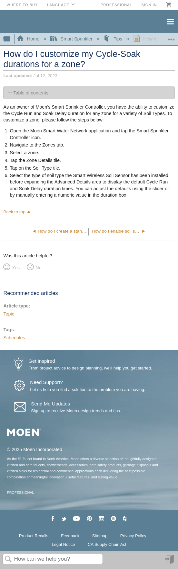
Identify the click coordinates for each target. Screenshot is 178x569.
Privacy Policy (133, 535)
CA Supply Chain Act (107, 544)
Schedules (14, 337)
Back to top (14, 211)
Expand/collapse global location (171, 37)
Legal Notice (63, 544)
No (38, 267)
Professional (116, 5)
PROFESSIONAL (20, 492)
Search (8, 560)
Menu (170, 21)
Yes (16, 267)
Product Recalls (33, 535)
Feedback (70, 535)
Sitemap (100, 535)
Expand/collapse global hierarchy (11, 39)
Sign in (149, 5)
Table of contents (30, 92)
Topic (8, 313)
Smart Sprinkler (72, 38)
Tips (114, 38)
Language (58, 5)
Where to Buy (22, 5)
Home (29, 38)
